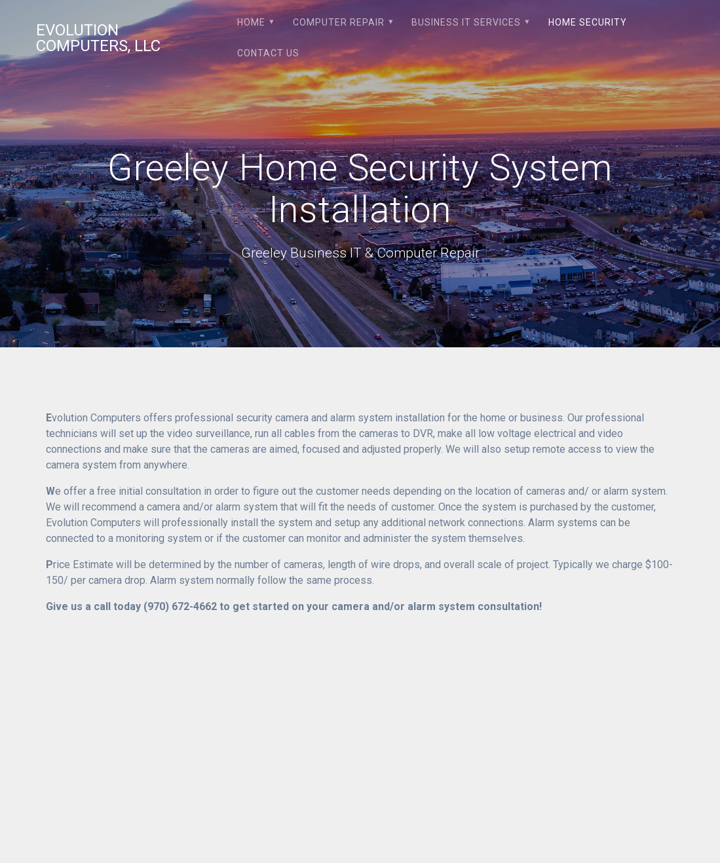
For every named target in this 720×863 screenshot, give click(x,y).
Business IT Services (466, 22)
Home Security (587, 22)
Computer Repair (339, 22)
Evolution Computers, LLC (98, 38)
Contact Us (268, 53)
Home (251, 22)
